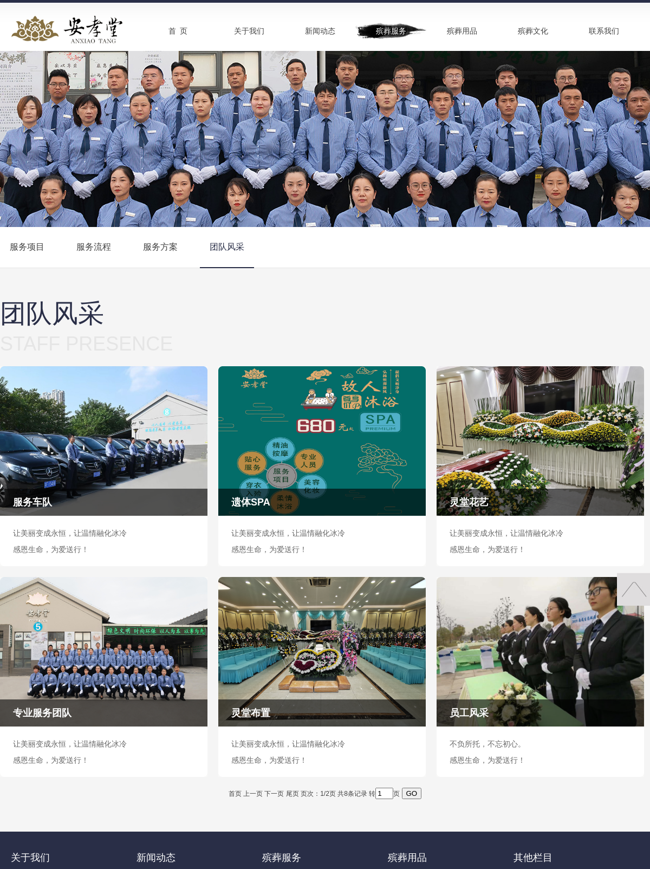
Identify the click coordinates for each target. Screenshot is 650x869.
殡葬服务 (391, 31)
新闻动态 (320, 31)
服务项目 (27, 246)
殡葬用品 (462, 31)
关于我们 (249, 31)
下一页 (274, 793)
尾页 (292, 793)
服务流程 (93, 246)
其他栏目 (533, 857)
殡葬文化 (533, 31)
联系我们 (604, 31)
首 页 (178, 31)
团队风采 (227, 246)
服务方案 (160, 246)
